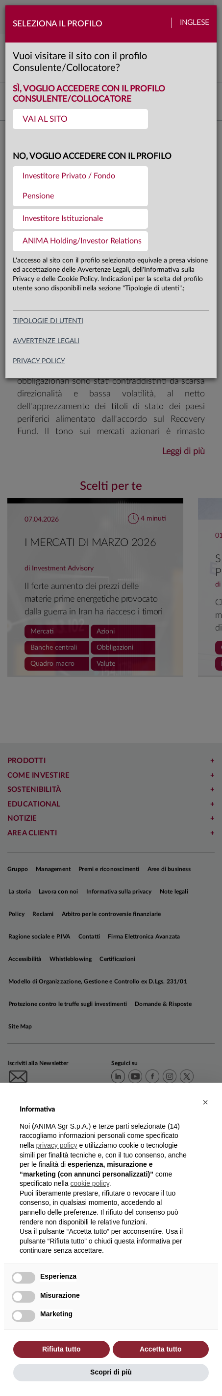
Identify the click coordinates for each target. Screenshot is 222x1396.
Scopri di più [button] (111, 1372)
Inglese (194, 22)
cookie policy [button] (90, 1183)
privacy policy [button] (56, 1145)
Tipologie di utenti (48, 321)
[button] (205, 1102)
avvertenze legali (46, 341)
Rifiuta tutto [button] (61, 1349)
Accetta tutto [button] (161, 1349)
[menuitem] (80, 119)
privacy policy (39, 361)
